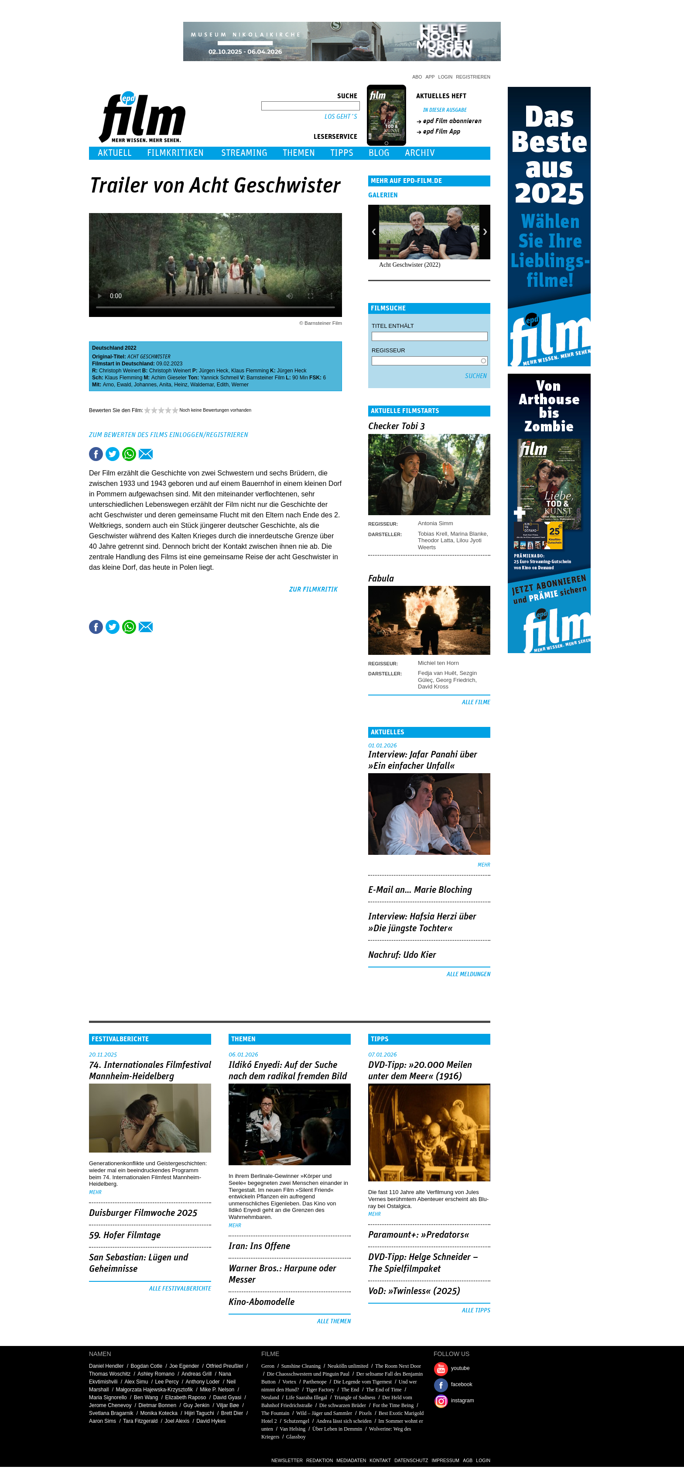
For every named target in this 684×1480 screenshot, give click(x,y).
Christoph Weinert (120, 371)
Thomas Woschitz (109, 1374)
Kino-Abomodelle (261, 1302)
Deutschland (107, 348)
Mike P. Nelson (217, 1390)
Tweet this (113, 454)
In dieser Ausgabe (445, 110)
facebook (461, 1384)
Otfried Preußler (224, 1366)
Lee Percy (166, 1382)
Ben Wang (146, 1397)
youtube (460, 1368)
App (430, 76)
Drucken (162, 454)
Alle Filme (476, 702)
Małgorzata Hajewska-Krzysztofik (154, 1390)
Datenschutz (411, 1460)
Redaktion (319, 1460)
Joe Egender (184, 1366)
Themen (299, 153)
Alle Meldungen (468, 974)
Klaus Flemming (250, 371)
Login (445, 76)
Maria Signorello (108, 1397)
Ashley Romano (155, 1374)
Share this (96, 454)
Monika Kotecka (158, 1413)
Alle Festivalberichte (180, 1289)
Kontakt (380, 1460)
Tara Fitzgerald (140, 1421)
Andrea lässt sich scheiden (344, 1421)
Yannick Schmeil (220, 378)
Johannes (145, 385)
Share (129, 454)
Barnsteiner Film (265, 378)
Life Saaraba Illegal (306, 1397)
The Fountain (275, 1413)
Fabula (381, 579)
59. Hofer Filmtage (125, 1235)
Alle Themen (334, 1321)
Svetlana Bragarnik (111, 1413)
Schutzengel (296, 1421)
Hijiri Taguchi (199, 1413)
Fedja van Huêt (437, 673)
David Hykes (211, 1421)
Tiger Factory (320, 1390)
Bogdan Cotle (146, 1366)
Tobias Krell (432, 533)
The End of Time (384, 1390)
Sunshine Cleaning (301, 1366)
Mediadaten (351, 1460)
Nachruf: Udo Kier (402, 955)
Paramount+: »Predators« (418, 1235)
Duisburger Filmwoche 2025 (143, 1213)
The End (350, 1390)
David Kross (433, 686)
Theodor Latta (435, 540)
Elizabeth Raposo (185, 1397)
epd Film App (441, 131)
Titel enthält (393, 326)
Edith (223, 385)
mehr (484, 865)
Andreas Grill (196, 1374)
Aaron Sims (102, 1421)
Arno (108, 385)
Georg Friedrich (455, 680)
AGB (467, 1460)
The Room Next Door (398, 1366)
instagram (462, 1400)
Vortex (289, 1382)
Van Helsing (292, 1429)
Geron (267, 1366)
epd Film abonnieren (452, 120)
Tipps (341, 153)
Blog (379, 153)
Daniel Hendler (106, 1366)
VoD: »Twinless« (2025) (414, 1291)
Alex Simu (136, 1382)
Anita (165, 385)
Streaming (244, 153)
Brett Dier (232, 1413)
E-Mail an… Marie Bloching (420, 890)
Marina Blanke (468, 533)
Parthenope (315, 1382)
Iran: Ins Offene (259, 1246)
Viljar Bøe (227, 1405)
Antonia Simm (435, 523)
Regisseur (388, 350)
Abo (417, 76)
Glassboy (296, 1437)
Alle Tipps (476, 1311)
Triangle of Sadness (355, 1397)
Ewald (124, 385)
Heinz (181, 385)
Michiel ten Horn (438, 663)
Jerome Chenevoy (110, 1405)
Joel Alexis (176, 1421)
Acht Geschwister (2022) (410, 265)
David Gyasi (227, 1397)
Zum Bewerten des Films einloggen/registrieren (168, 434)
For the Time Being (393, 1405)
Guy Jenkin (196, 1405)
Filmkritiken (175, 153)
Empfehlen (146, 454)
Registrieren (473, 76)
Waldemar (202, 385)
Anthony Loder (203, 1382)
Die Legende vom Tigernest (363, 1382)
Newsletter (287, 1460)
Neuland (270, 1397)
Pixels (365, 1413)
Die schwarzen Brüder (342, 1405)
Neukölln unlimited (348, 1366)
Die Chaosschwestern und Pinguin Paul (308, 1374)
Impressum (446, 1460)
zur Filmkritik (313, 589)
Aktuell (115, 153)
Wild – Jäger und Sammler (324, 1413)
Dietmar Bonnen (157, 1405)
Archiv (420, 153)
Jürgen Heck (213, 371)
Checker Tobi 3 (396, 426)
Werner (240, 385)
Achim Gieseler (169, 378)
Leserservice (335, 136)
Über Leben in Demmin (337, 1429)
